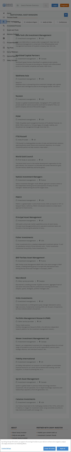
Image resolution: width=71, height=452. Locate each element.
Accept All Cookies (49, 448)
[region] (35, 445)
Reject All (62, 448)
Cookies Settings (6, 448)
